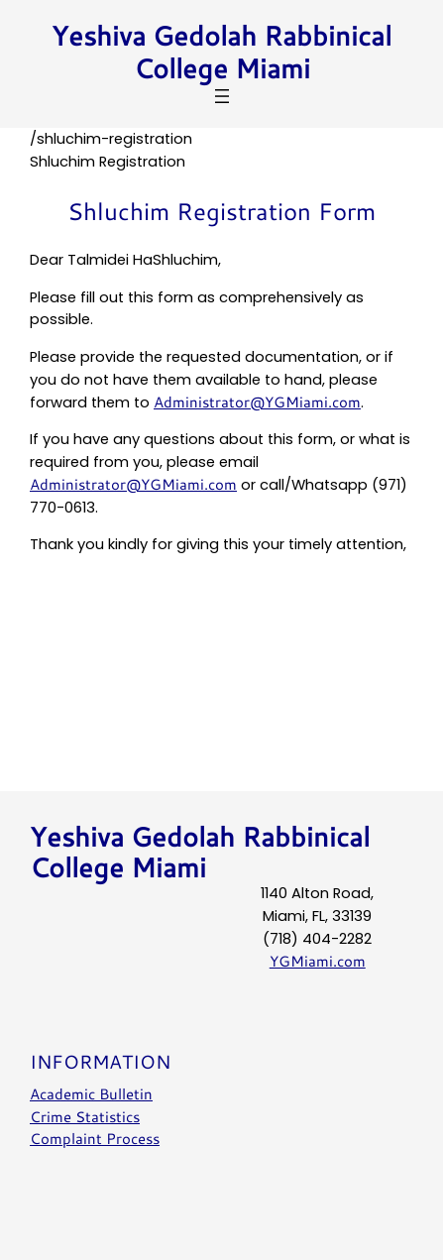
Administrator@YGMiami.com (257, 402)
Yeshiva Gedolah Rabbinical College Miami (221, 51)
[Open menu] (222, 96)
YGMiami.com (318, 961)
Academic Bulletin (91, 1093)
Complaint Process (95, 1138)
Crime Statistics (85, 1115)
